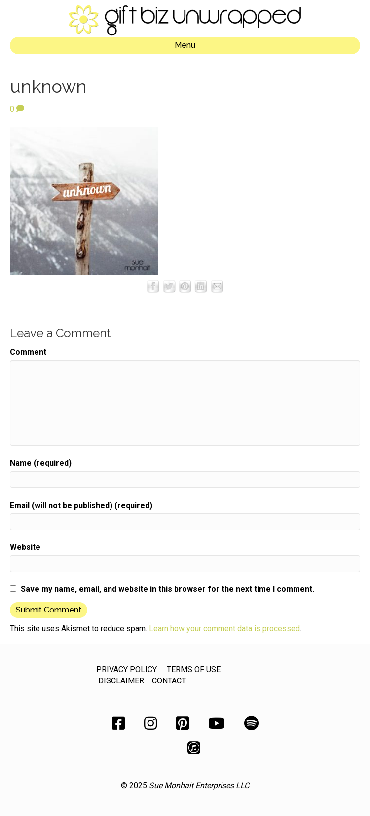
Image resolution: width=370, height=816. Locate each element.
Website (25, 547)
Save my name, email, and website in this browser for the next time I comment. (167, 589)
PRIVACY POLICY (126, 669)
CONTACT (169, 680)
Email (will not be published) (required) (81, 505)
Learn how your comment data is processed (224, 628)
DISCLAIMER (121, 680)
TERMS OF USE (194, 669)
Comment (28, 352)
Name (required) (41, 463)
